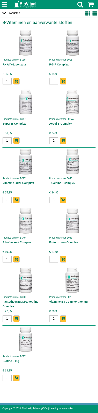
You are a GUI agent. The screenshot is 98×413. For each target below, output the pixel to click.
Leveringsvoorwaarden (61, 408)
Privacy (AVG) (40, 408)
